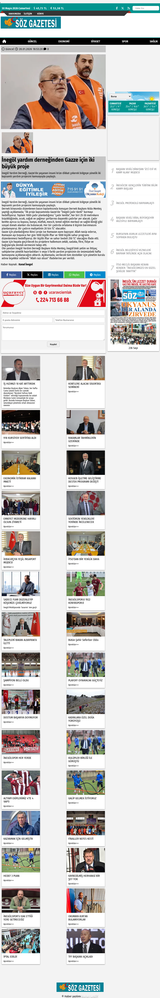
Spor (125, 41)
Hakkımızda (15, 13)
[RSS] (128, 8)
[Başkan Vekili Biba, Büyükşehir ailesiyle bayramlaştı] (133, 219)
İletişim (28, 13)
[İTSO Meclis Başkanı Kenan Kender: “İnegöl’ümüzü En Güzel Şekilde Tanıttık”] (133, 268)
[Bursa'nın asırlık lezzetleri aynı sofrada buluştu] (133, 236)
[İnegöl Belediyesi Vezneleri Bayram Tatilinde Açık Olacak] (133, 252)
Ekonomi (63, 41)
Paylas (11, 274)
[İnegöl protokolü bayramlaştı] (133, 203)
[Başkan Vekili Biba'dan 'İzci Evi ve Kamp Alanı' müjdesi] (133, 171)
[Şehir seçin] (120, 96)
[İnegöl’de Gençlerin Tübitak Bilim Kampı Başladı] (133, 187)
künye (40, 13)
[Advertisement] (133, 138)
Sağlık (154, 41)
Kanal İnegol (26, 264)
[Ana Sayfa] (4, 41)
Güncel (32, 41)
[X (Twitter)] (122, 8)
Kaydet (53, 344)
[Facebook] (117, 8)
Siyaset (95, 41)
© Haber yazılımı (80, 996)
